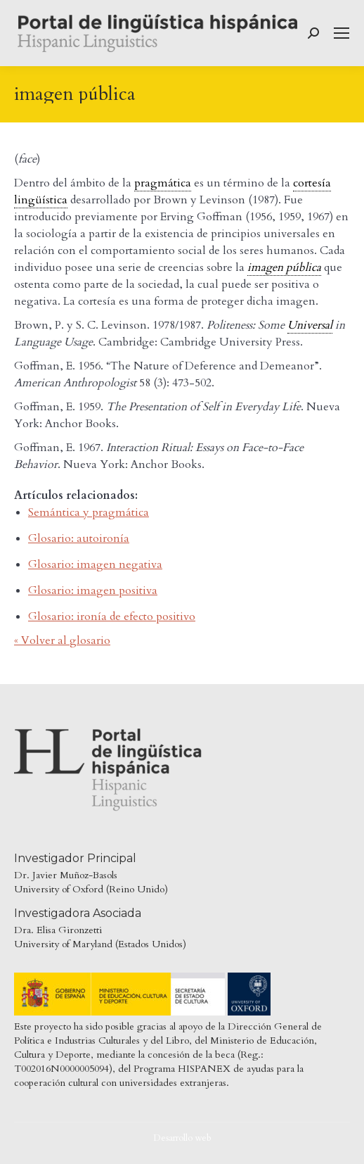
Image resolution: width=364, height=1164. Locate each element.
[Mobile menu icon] (341, 33)
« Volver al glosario (62, 640)
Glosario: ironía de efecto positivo (111, 616)
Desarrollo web (182, 1138)
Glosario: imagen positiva (92, 590)
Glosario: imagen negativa (95, 564)
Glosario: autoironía (78, 538)
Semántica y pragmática (88, 512)
